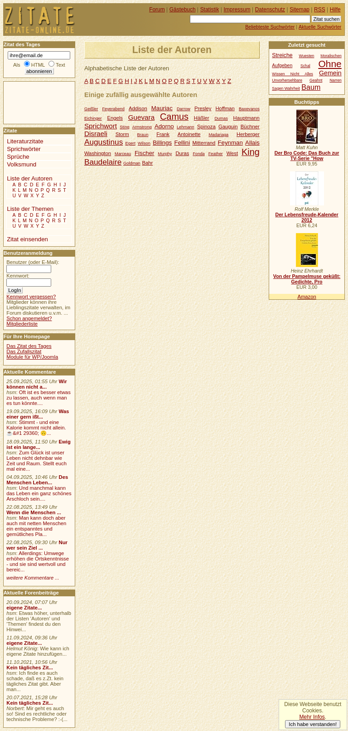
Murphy (165, 153)
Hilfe (335, 9)
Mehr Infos (311, 717)
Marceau (123, 153)
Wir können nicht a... (36, 384)
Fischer (145, 153)
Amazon (306, 296)
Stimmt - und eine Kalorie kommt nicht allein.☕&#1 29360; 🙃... (36, 427)
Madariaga (218, 134)
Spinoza (206, 126)
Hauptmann (246, 118)
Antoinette (189, 134)
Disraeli (95, 133)
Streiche (282, 55)
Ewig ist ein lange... (38, 444)
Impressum (237, 9)
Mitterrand (203, 143)
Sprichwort (100, 126)
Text (60, 65)
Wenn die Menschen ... (33, 512)
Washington (97, 153)
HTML (38, 65)
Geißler (91, 109)
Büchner (250, 126)
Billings (162, 142)
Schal (305, 65)
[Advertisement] (31, 102)
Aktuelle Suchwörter (320, 26)
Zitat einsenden (27, 239)
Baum (310, 87)
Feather (215, 153)
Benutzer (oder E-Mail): (32, 262)
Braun (143, 134)
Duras (182, 153)
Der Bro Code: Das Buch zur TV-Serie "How (307, 155)
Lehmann (185, 127)
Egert (130, 143)
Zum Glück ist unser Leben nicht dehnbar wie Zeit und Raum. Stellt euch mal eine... (36, 461)
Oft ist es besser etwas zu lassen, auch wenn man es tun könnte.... (38, 398)
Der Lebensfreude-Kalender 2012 (306, 217)
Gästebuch (182, 9)
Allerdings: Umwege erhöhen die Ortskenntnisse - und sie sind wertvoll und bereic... (37, 561)
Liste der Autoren (29, 178)
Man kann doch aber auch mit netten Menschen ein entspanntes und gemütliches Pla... (36, 526)
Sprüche (18, 156)
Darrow (183, 109)
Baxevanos (249, 109)
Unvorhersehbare (287, 80)
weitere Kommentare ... (32, 577)
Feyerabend (113, 109)
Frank (162, 134)
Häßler (201, 118)
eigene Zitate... (24, 607)
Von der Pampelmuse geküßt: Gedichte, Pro (306, 278)
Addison (138, 108)
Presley (203, 108)
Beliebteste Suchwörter (270, 26)
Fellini (182, 142)
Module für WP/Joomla (32, 357)
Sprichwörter (23, 149)
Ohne (329, 63)
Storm (122, 134)
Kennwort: (17, 275)
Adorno (164, 126)
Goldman (131, 163)
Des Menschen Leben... (37, 479)
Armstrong (142, 127)
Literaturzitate (25, 141)
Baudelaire (102, 161)
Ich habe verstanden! (313, 724)
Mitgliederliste (22, 324)
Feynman (230, 142)
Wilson (144, 143)
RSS (319, 9)
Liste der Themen (30, 208)
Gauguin (228, 126)
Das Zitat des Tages (28, 346)
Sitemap (299, 9)
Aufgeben (282, 65)
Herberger (248, 134)
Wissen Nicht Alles (292, 74)
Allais (252, 142)
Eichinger (93, 118)
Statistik (209, 9)
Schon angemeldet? (29, 318)
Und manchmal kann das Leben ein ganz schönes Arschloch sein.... (38, 493)
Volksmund (21, 164)
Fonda (198, 153)
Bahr (147, 163)
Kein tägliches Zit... (29, 667)
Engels (114, 118)
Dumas (220, 118)
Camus (174, 117)
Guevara (141, 117)
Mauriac (162, 108)
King (251, 152)
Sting (124, 127)
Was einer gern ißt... (37, 414)
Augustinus (103, 141)
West (232, 153)
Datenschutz (270, 9)
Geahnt (315, 80)
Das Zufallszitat (23, 351)
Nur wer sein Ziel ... (37, 545)
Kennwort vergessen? (31, 296)
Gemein (330, 73)
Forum (157, 9)
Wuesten (306, 56)
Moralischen (331, 56)
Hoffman (224, 108)
